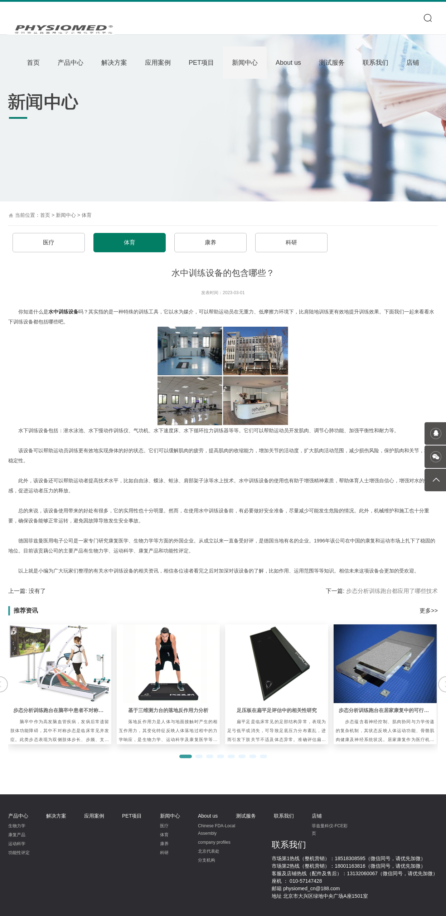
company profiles (214, 842)
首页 (33, 62)
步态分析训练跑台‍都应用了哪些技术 (392, 591)
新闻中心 (245, 62)
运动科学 (16, 843)
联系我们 (375, 62)
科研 (291, 242)
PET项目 (201, 62)
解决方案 (114, 62)
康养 (210, 242)
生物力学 (16, 825)
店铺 (412, 62)
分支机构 (206, 860)
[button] (185, 756)
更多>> (429, 611)
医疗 (48, 242)
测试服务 (332, 62)
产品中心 (70, 62)
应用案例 (158, 62)
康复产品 (16, 834)
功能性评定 (19, 852)
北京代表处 (208, 851)
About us (288, 62)
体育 (87, 215)
